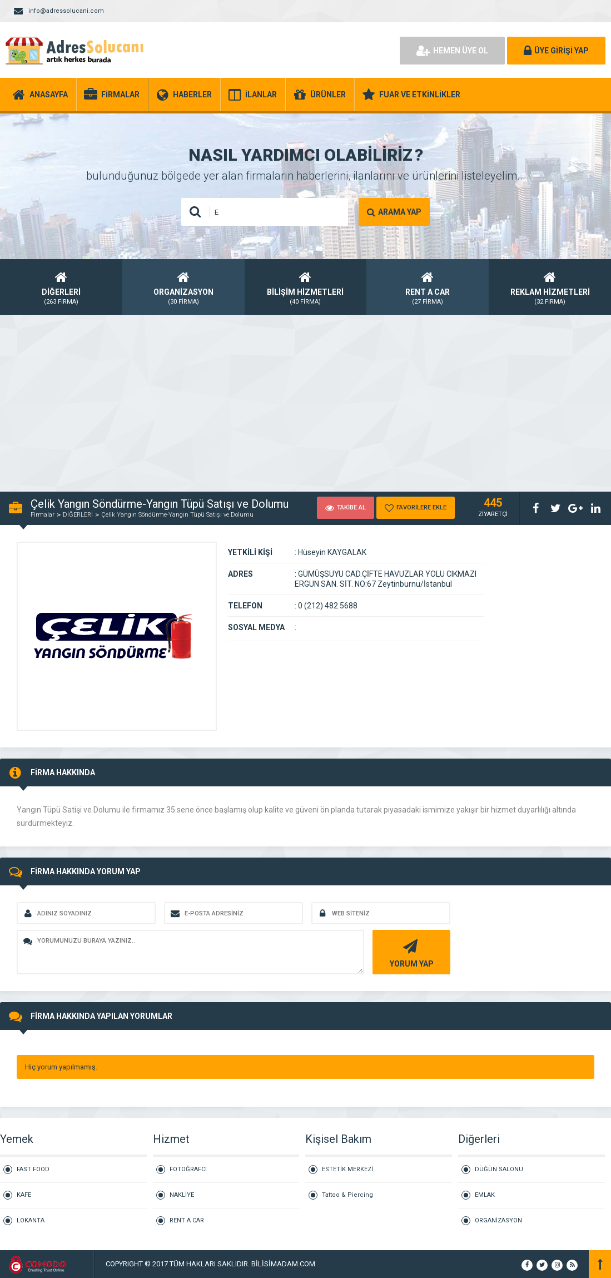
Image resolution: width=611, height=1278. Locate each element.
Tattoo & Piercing (347, 1194)
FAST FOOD (33, 1169)
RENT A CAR (187, 1220)
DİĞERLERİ (78, 514)
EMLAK (485, 1194)
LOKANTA (30, 1220)
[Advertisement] (305, 397)
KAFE (24, 1194)
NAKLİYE (182, 1194)
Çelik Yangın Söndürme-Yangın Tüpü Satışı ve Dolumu (177, 514)
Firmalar (42, 514)
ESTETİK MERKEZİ (347, 1169)
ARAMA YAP (394, 212)
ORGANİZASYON (498, 1220)
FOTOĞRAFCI (188, 1169)
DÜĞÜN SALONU (499, 1169)
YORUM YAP (410, 952)
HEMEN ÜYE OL (452, 51)
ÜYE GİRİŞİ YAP (556, 51)
